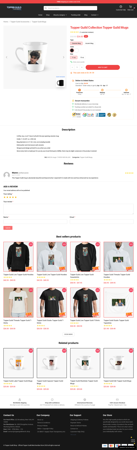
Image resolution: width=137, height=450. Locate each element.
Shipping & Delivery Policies (79, 420)
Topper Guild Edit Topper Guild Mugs (117, 381)
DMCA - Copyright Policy (45, 428)
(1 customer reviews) (87, 32)
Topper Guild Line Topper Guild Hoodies (18, 275)
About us (40, 420)
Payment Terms (75, 423)
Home (5, 22)
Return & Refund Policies (78, 426)
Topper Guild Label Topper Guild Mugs (17, 381)
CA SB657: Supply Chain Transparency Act (51, 431)
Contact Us (74, 428)
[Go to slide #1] (29, 93)
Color (72, 47)
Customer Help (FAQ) (77, 431)
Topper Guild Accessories (19, 22)
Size (71, 54)
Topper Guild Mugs (39, 22)
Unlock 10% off (133, 440)
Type (72, 40)
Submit (8, 228)
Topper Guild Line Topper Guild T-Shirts (85, 320)
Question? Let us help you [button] (127, 447)
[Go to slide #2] (41, 93)
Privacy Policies (42, 426)
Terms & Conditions (43, 423)
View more (68, 334)
